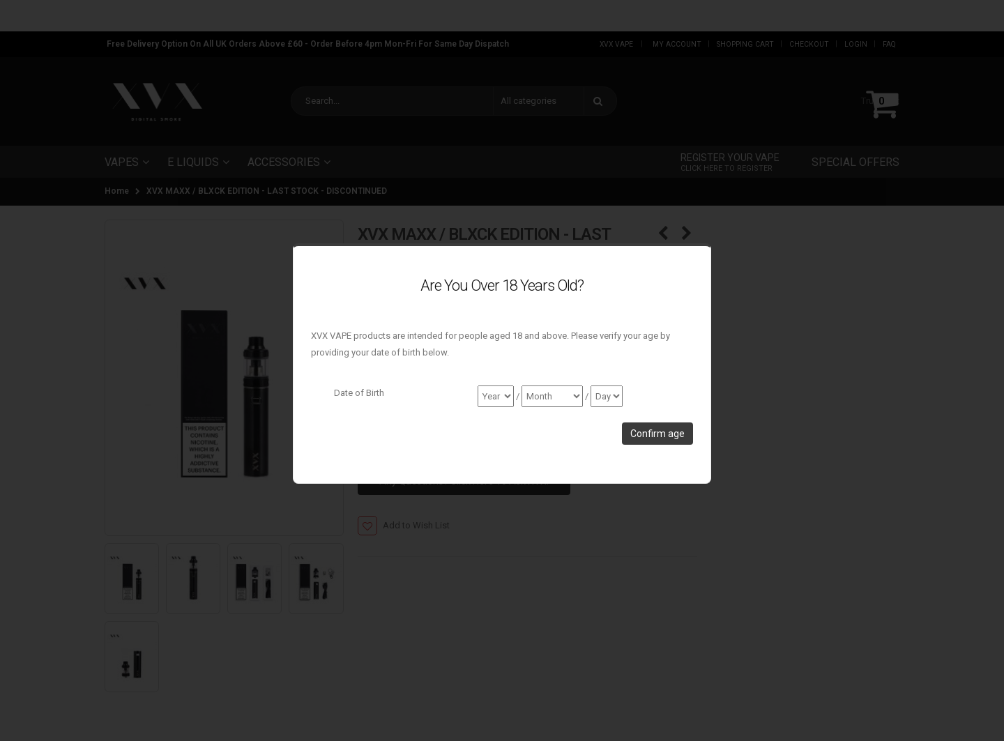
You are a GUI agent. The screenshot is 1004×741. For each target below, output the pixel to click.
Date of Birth (359, 393)
